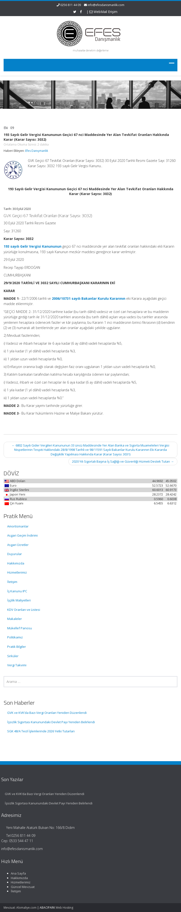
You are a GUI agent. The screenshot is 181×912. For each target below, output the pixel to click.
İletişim (12, 582)
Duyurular (14, 554)
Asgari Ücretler (18, 545)
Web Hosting (64, 908)
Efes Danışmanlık (36, 151)
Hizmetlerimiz (17, 572)
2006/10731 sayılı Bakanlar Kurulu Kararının (88, 298)
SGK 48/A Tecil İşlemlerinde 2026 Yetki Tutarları (41, 731)
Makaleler (14, 619)
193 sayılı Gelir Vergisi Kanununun (32, 246)
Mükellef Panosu (19, 628)
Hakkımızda (15, 563)
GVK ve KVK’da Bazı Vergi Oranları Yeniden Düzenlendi (47, 712)
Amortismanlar (18, 526)
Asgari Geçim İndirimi (22, 535)
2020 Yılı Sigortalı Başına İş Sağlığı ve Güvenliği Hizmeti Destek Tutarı (123, 461)
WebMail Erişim (103, 11)
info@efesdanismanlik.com (106, 5)
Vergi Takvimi (16, 665)
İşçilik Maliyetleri (19, 600)
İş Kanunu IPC (17, 591)
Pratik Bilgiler (16, 646)
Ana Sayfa (16, 873)
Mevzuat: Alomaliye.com (20, 908)
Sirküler (12, 656)
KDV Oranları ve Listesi (23, 609)
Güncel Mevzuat (20, 887)
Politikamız (15, 637)
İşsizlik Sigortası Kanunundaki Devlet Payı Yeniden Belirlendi (51, 722)
